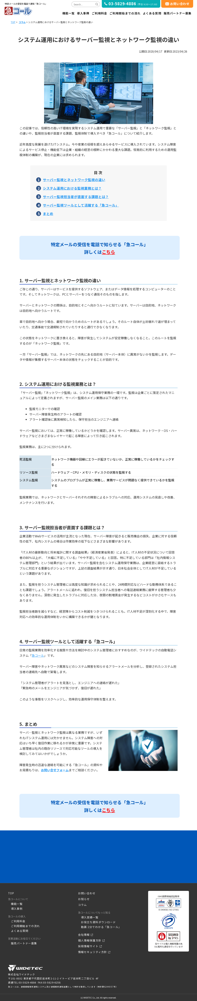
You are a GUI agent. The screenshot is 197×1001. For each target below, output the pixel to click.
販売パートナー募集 (178, 13)
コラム (22, 22)
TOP (13, 22)
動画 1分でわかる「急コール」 (100, 927)
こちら (108, 252)
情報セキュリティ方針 (91, 952)
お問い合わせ (179, 3)
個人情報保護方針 (89, 940)
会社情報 (83, 935)
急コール (38, 655)
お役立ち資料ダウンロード (97, 922)
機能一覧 (68, 13)
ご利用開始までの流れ (124, 13)
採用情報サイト (87, 946)
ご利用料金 (99, 13)
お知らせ (83, 899)
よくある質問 (152, 13)
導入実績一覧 (89, 917)
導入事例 (83, 13)
